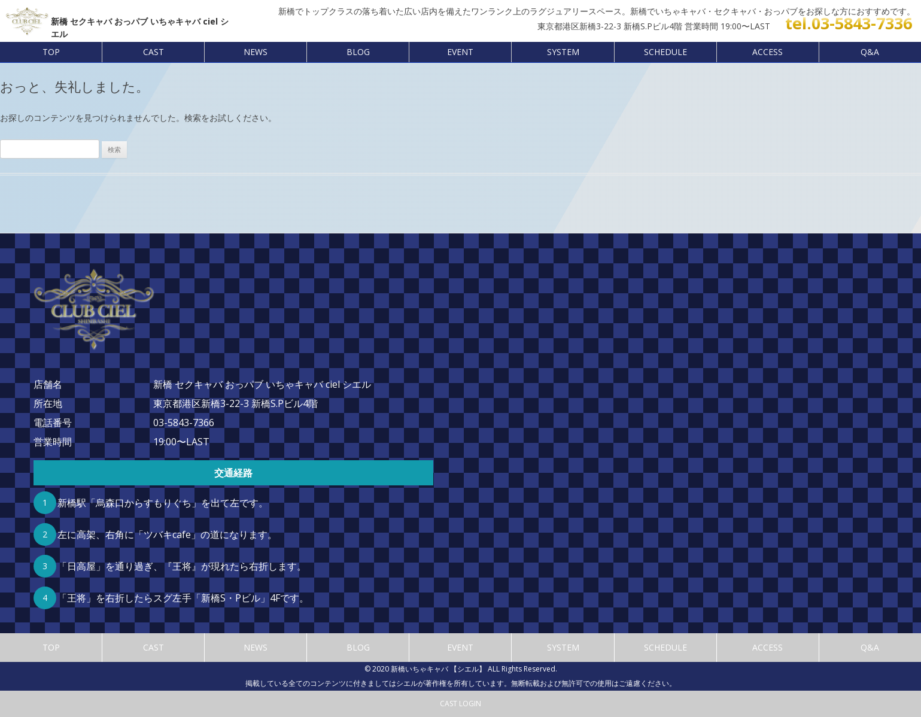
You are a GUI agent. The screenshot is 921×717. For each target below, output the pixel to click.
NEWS (256, 51)
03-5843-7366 (183, 422)
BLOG (358, 51)
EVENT (460, 51)
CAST (153, 51)
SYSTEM (563, 51)
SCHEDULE (665, 51)
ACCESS (767, 51)
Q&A (870, 51)
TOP (51, 51)
